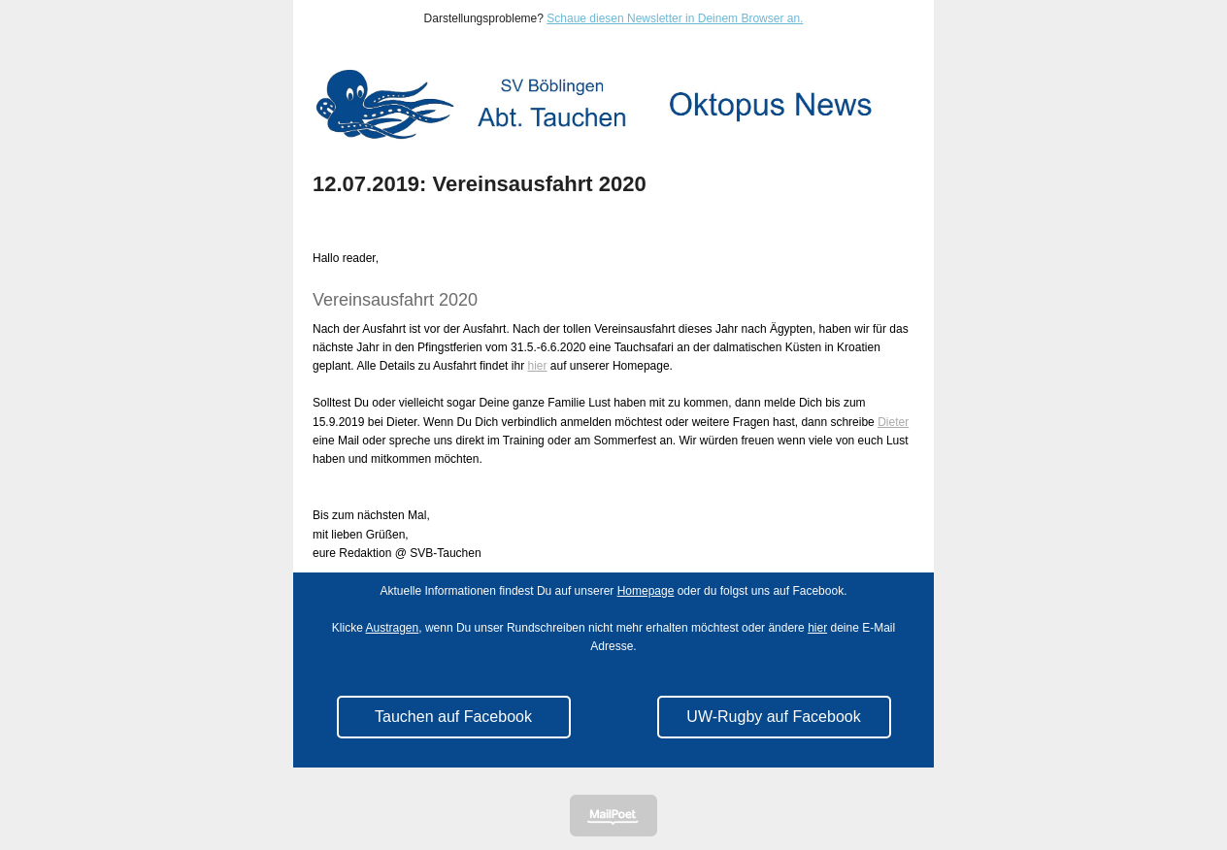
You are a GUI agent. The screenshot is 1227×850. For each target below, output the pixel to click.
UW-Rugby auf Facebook (773, 716)
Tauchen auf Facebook (453, 716)
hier (537, 366)
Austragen (392, 628)
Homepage (646, 591)
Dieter (893, 422)
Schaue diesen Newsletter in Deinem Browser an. (675, 18)
